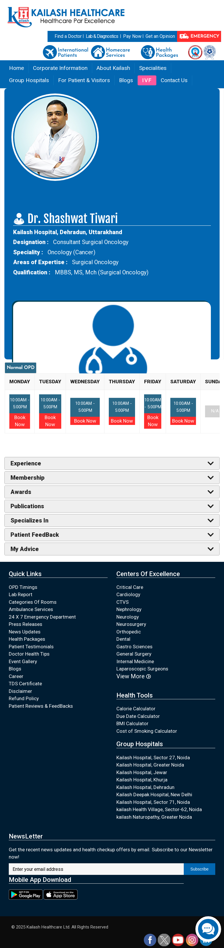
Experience (25, 463)
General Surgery (133, 654)
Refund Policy (24, 698)
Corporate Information (60, 68)
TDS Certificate (25, 683)
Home (16, 68)
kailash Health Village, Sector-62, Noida (159, 809)
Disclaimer (20, 691)
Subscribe (199, 869)
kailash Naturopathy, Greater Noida (154, 817)
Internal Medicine (135, 661)
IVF (147, 80)
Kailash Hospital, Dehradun (145, 787)
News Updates (25, 632)
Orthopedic (128, 632)
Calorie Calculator (135, 709)
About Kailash (113, 68)
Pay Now (132, 36)
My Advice (24, 549)
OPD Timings (23, 587)
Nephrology (128, 609)
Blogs (126, 80)
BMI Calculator (132, 723)
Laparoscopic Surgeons (142, 669)
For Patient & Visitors (84, 80)
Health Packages (27, 639)
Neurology (127, 617)
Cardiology (128, 594)
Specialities (153, 68)
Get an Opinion (160, 36)
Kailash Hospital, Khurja (141, 780)
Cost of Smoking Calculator (146, 731)
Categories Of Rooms (33, 602)
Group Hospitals (29, 80)
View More (133, 676)
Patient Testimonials (31, 646)
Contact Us (174, 80)
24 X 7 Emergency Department (42, 617)
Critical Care (129, 587)
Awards (20, 492)
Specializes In (29, 520)
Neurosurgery (131, 624)
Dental (123, 639)
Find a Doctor (68, 36)
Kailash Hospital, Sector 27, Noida (153, 757)
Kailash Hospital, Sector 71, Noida (153, 802)
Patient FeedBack (34, 535)
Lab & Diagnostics (102, 36)
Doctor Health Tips (29, 654)
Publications (27, 506)
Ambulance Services (31, 609)
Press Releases (25, 624)
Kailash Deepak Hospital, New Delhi (154, 794)
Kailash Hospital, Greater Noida (150, 765)
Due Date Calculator (138, 716)
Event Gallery (23, 661)
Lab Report (20, 594)
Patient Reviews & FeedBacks (41, 706)
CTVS (122, 602)
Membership (27, 477)
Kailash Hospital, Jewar (141, 772)
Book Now (85, 421)
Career (16, 676)
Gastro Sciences (134, 646)
